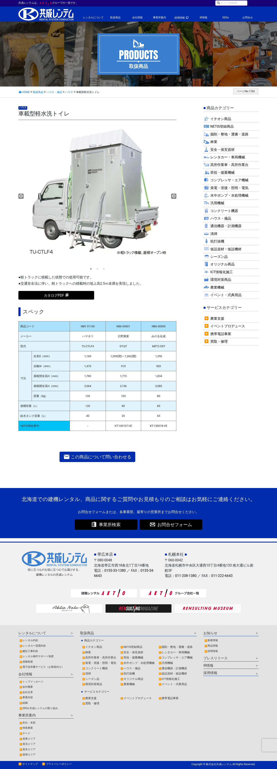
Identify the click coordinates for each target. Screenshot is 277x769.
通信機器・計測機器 (226, 226)
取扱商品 (115, 17)
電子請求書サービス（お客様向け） (43, 666)
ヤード (26, 733)
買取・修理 (219, 341)
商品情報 (213, 645)
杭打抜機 (217, 241)
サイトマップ (30, 764)
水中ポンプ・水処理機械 (229, 195)
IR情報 (203, 17)
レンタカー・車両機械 (227, 157)
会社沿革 (28, 692)
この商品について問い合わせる (97, 457)
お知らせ (210, 633)
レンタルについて (93, 17)
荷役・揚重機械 (222, 172)
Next (173, 196)
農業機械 (217, 287)
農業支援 (217, 318)
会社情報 (137, 17)
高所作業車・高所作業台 (229, 165)
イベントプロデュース (227, 326)
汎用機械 (217, 203)
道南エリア (29, 754)
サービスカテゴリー (97, 691)
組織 (25, 702)
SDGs (225, 17)
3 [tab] (104, 269)
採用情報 (179, 17)
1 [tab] (91, 269)
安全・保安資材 (222, 150)
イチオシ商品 (220, 119)
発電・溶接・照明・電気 (229, 188)
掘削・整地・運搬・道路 (229, 134)
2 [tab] (97, 269)
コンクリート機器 (224, 211)
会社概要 (28, 686)
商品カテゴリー (94, 640)
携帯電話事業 (220, 334)
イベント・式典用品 (226, 295)
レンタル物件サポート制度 (38, 656)
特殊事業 (28, 727)
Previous (21, 196)
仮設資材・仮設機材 (226, 249)
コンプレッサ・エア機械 (229, 180)
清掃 (213, 234)
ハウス (22, 107)
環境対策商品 (220, 280)
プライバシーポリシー (59, 764)
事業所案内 (159, 17)
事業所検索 (110, 524)
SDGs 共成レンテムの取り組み (40, 708)
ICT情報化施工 (221, 272)
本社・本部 (29, 722)
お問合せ (247, 17)
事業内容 (28, 697)
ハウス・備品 (220, 218)
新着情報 (213, 640)
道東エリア (29, 738)
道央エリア (29, 749)
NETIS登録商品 (222, 126)
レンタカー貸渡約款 (34, 645)
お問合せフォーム (174, 524)
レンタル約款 (30, 640)
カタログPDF (54, 295)
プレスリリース (215, 658)
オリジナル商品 (222, 264)
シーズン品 (219, 257)
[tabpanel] (97, 193)
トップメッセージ (33, 681)
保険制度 (28, 661)
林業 (213, 142)
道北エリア (29, 743)
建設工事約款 (30, 651)
